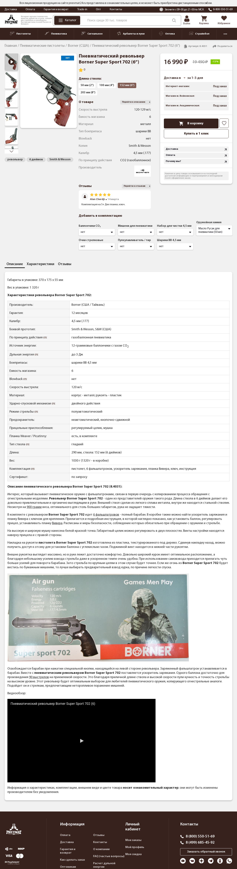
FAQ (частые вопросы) (108, 856)
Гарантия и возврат (56, 9)
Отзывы (98, 835)
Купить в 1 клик (196, 133)
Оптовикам (68, 866)
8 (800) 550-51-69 (200, 836)
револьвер (15, 159)
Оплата (30, 9)
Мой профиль (134, 847)
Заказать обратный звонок (206, 851)
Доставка (11, 9)
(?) (44, 337)
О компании (101, 849)
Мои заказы (133, 840)
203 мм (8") (88, 92)
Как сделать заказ (72, 859)
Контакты (116, 9)
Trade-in (82, 9)
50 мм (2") (87, 85)
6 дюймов (36, 159)
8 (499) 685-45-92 (200, 843)
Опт (98, 9)
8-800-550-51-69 (223, 9)
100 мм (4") (106, 85)
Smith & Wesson (60, 159)
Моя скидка (133, 854)
